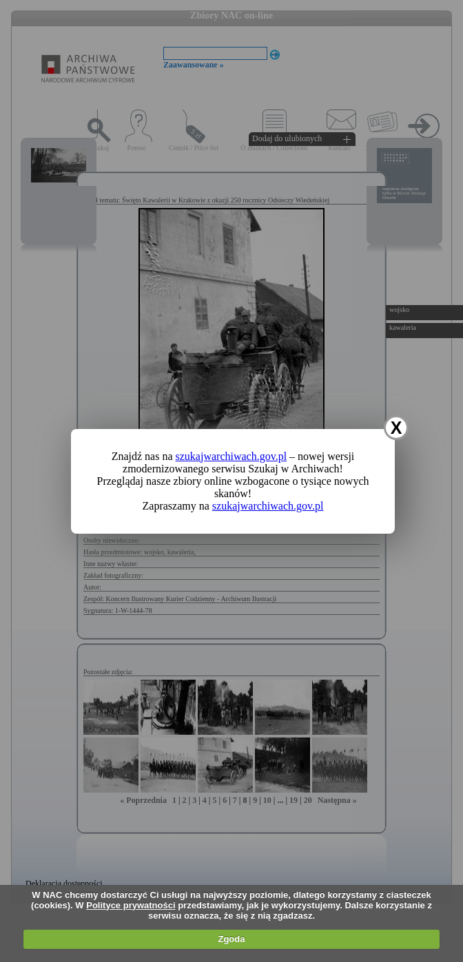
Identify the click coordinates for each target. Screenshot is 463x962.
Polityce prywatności (130, 905)
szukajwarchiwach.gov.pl (231, 456)
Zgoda (231, 939)
